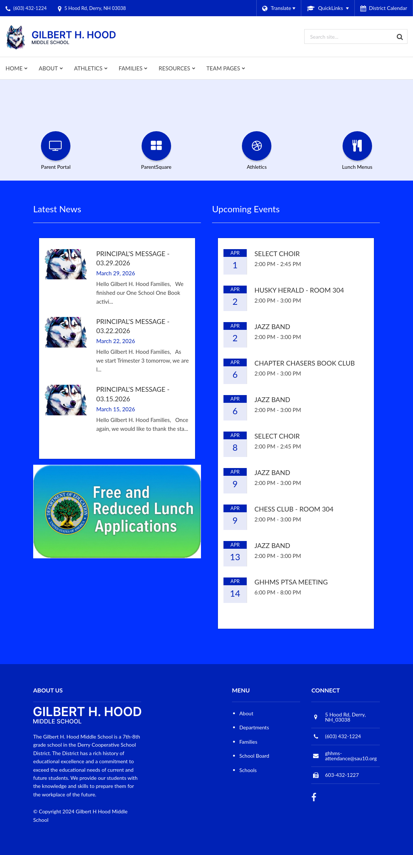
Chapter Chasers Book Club (304, 363)
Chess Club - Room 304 (294, 509)
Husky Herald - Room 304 (299, 290)
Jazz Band (272, 326)
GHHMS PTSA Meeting (291, 582)
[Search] (400, 36)
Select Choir (277, 253)
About (246, 713)
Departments (254, 727)
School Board (254, 756)
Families (248, 742)
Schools (248, 770)
